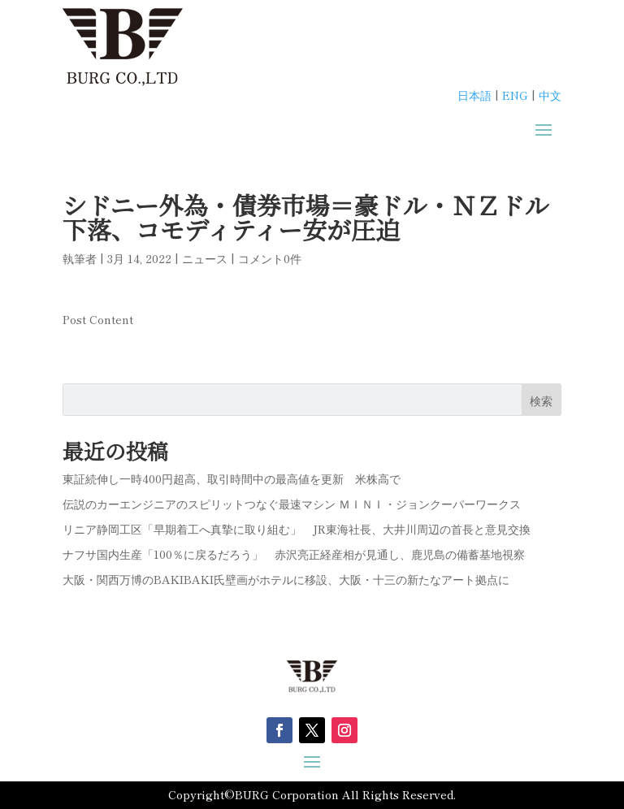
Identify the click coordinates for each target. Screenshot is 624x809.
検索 (541, 400)
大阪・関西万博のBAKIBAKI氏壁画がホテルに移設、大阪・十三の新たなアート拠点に (286, 579)
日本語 (474, 95)
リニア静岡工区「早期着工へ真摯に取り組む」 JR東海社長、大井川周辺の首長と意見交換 (297, 529)
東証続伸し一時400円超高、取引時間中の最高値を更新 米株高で (232, 478)
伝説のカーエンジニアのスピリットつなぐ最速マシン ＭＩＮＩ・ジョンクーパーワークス (292, 503)
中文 (550, 95)
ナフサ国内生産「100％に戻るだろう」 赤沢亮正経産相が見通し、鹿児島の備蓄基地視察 (294, 554)
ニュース (205, 258)
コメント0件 (269, 258)
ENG (515, 95)
